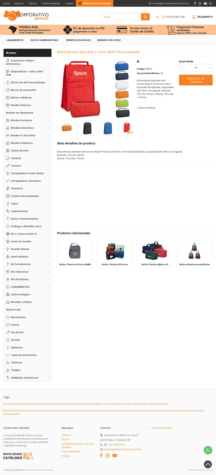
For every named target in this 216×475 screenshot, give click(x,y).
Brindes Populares (19, 143)
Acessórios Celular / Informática (20, 62)
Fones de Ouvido (18, 241)
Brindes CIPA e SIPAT (109, 40)
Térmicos (14, 362)
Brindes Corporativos (106, 410)
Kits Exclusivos (17, 279)
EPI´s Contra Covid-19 (21, 234)
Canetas (13, 165)
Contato (69, 3)
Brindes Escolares (19, 120)
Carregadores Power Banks (25, 173)
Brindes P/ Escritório (20, 135)
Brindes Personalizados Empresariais (137, 410)
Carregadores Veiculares (23, 181)
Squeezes (14, 347)
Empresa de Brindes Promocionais (76, 410)
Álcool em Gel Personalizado (25, 82)
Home (6, 3)
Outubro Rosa (161, 403)
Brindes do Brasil (57, 403)
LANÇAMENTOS (18, 287)
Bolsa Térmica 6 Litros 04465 (75, 264)
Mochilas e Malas (19, 302)
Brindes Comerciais (48, 410)
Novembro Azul (145, 403)
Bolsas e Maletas (19, 97)
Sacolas (13, 340)
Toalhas (13, 370)
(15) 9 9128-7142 (175, 16)
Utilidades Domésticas (22, 377)
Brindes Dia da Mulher (36, 403)
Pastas (12, 324)
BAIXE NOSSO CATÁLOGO (97, 3)
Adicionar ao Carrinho (196, 80)
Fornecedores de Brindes (170, 410)
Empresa (19, 3)
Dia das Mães (95, 403)
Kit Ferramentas (18, 264)
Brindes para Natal (77, 403)
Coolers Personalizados (22, 196)
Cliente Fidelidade (51, 3)
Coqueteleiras (17, 211)
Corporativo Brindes (162, 427)
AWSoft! (209, 470)
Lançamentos (15, 40)
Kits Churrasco (17, 271)
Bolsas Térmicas (147, 107)
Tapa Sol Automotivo (21, 355)
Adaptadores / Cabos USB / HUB (25, 73)
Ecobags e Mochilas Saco (23, 226)
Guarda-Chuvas (17, 249)
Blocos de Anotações (21, 90)
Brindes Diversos (18, 105)
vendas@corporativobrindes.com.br (122, 449)
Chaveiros (14, 188)
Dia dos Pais (130, 403)
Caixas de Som (17, 150)
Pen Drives (15, 332)
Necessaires (16, 317)
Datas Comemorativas (44, 40)
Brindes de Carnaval (13, 403)
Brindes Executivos (20, 128)
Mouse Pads (13, 309)
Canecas (13, 158)
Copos (12, 203)
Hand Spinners (17, 256)
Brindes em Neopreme (19, 112)
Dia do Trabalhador (113, 403)
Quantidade (186, 61)
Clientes (33, 3)
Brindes (33, 410)
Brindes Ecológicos (78, 40)
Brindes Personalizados (15, 410)
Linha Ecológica (18, 294)
